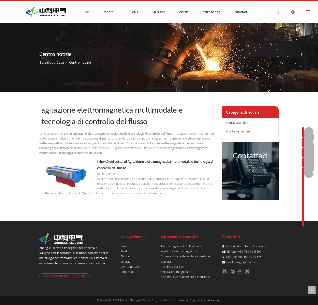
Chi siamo (158, 12)
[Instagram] (239, 271)
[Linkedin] (232, 271)
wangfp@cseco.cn (245, 262)
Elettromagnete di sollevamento (182, 246)
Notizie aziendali (237, 123)
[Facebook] (224, 271)
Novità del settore (112, 161)
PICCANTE (133, 12)
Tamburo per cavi (172, 267)
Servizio (183, 12)
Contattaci (240, 12)
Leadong (214, 300)
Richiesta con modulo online (64, 276)
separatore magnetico (175, 272)
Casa (86, 12)
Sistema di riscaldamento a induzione (185, 277)
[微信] (247, 271)
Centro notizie (210, 12)
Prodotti (107, 12)
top (312, 290)
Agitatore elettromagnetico (179, 251)
